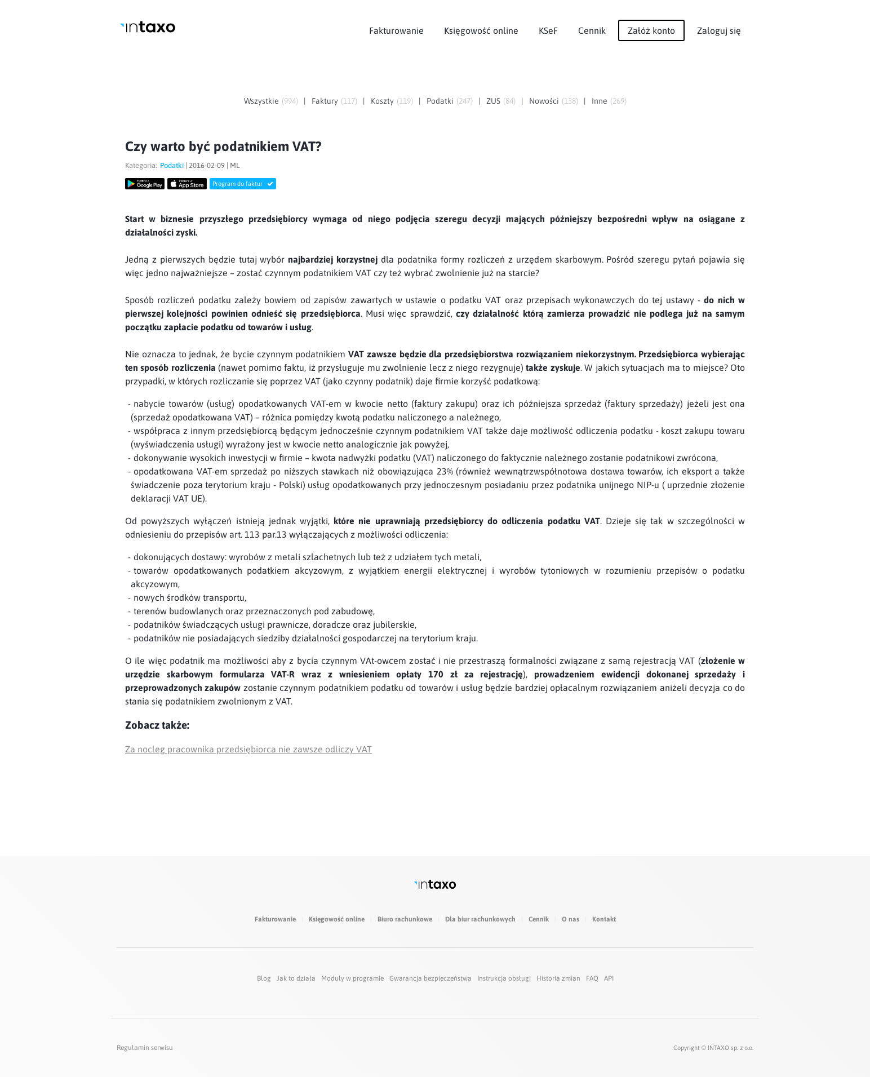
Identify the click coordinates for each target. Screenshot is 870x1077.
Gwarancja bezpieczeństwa (430, 978)
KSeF (548, 30)
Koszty (382, 100)
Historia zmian (558, 978)
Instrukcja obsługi (504, 978)
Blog (264, 978)
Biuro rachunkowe (405, 919)
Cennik (592, 30)
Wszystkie (261, 100)
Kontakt (604, 919)
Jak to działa (296, 978)
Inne (599, 100)
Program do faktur (242, 183)
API (609, 978)
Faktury (325, 100)
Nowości (544, 100)
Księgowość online (481, 30)
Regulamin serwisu (145, 1048)
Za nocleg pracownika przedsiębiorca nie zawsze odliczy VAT (248, 749)
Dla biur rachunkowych (480, 919)
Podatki (440, 100)
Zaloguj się (719, 30)
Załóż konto (651, 30)
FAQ (592, 978)
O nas (570, 919)
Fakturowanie (396, 30)
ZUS (493, 100)
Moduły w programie (352, 978)
